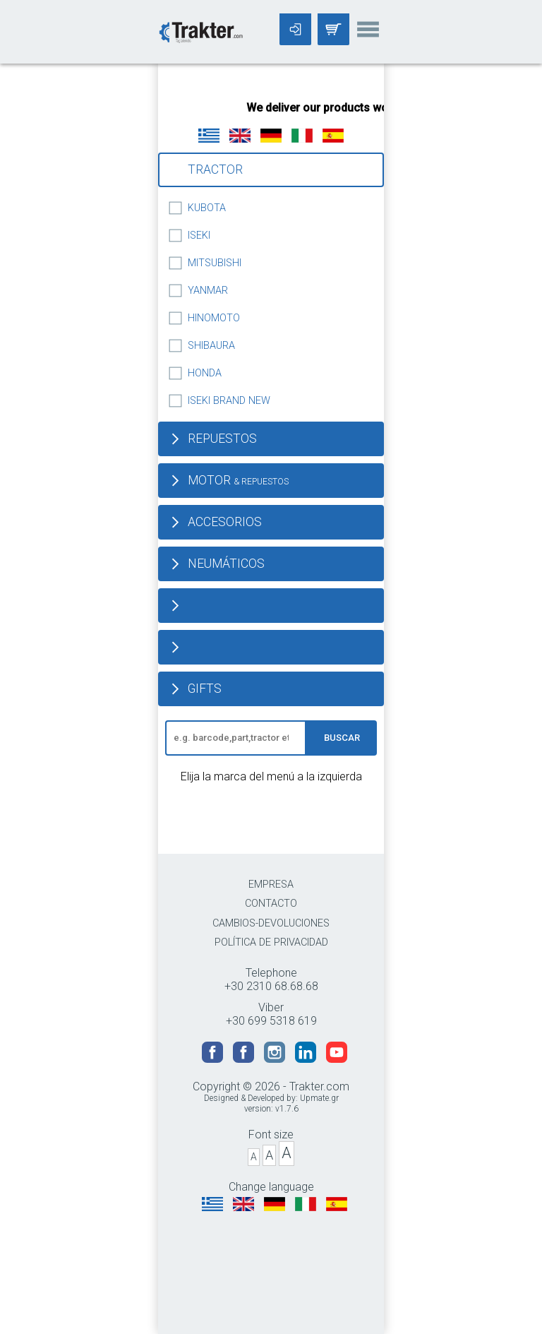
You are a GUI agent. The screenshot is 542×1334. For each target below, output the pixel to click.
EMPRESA (271, 885)
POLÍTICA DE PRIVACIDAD (271, 942)
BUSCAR (342, 737)
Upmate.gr (319, 1098)
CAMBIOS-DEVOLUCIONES (271, 923)
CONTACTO (271, 904)
